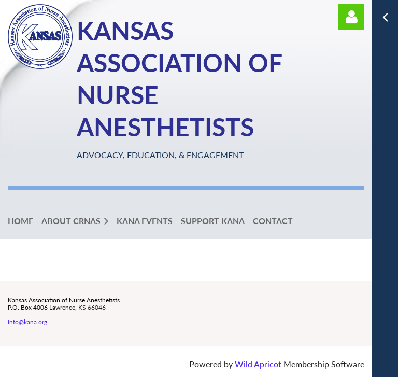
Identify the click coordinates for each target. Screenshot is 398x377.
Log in (351, 17)
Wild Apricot (258, 364)
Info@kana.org (28, 322)
